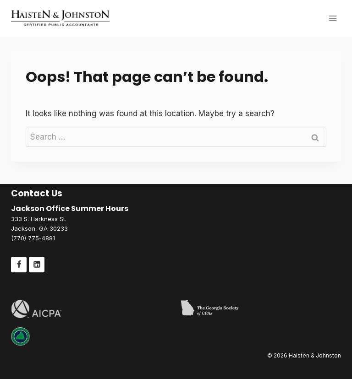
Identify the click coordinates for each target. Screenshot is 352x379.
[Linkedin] (36, 264)
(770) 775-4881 (33, 238)
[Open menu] (332, 18)
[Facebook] (19, 264)
